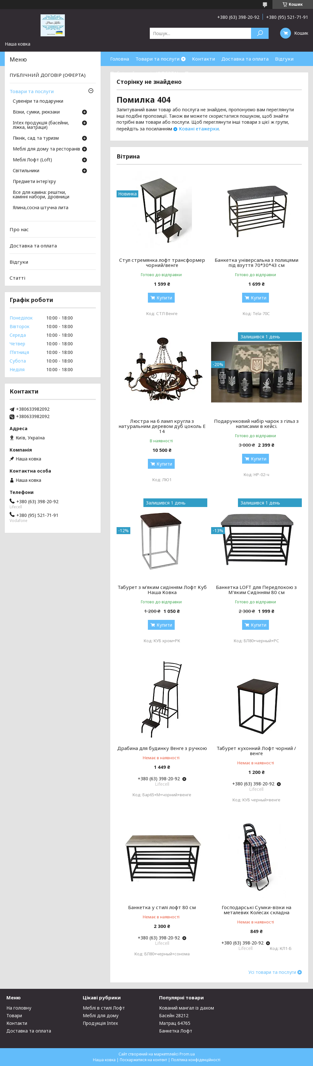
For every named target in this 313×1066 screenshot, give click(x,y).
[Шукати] (260, 33)
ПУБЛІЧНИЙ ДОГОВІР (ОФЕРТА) (48, 75)
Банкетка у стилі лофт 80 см (162, 907)
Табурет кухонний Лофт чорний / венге (256, 751)
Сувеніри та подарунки (38, 101)
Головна (119, 58)
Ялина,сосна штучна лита (40, 207)
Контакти (203, 58)
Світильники (26, 170)
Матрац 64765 (174, 1023)
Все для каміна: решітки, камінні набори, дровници (41, 195)
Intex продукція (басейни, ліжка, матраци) (41, 125)
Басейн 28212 (173, 1015)
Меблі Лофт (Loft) (32, 160)
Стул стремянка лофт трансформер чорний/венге (162, 262)
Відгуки (284, 58)
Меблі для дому (100, 1015)
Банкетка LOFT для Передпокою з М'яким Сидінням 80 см (256, 589)
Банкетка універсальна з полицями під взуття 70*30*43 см (256, 262)
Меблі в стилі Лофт (104, 1008)
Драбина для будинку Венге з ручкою (162, 748)
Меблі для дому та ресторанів (46, 149)
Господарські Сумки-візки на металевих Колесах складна (256, 910)
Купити (164, 298)
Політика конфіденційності (195, 1059)
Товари (14, 1015)
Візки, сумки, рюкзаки (36, 112)
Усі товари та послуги (272, 972)
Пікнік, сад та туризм (36, 138)
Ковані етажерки (199, 128)
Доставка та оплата (245, 58)
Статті (17, 278)
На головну (18, 1008)
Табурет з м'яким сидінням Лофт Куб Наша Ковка (162, 589)
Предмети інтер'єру (34, 181)
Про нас (194, 73)
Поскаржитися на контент (143, 1059)
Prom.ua (187, 1054)
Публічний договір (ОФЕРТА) (144, 73)
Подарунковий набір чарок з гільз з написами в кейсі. (256, 423)
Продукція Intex (100, 1023)
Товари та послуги (157, 58)
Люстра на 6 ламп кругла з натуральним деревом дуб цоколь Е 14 (162, 426)
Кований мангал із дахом (186, 1008)
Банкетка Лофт (175, 1031)
